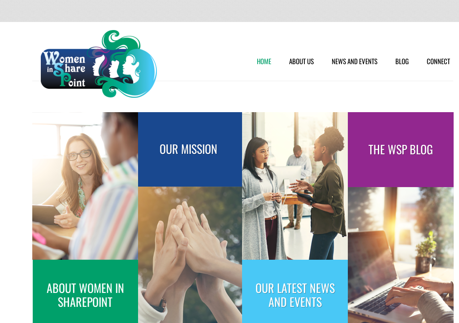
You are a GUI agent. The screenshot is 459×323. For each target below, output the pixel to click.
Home (264, 61)
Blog (402, 61)
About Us (301, 61)
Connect (438, 61)
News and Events (354, 61)
